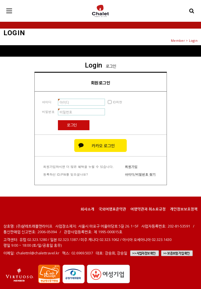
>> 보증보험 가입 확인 (176, 253)
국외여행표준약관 (112, 208)
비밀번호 (48, 112)
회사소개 (87, 208)
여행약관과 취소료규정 (148, 208)
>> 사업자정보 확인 (143, 253)
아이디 (47, 102)
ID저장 (117, 102)
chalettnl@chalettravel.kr (37, 253)
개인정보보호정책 (184, 208)
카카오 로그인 (100, 145)
